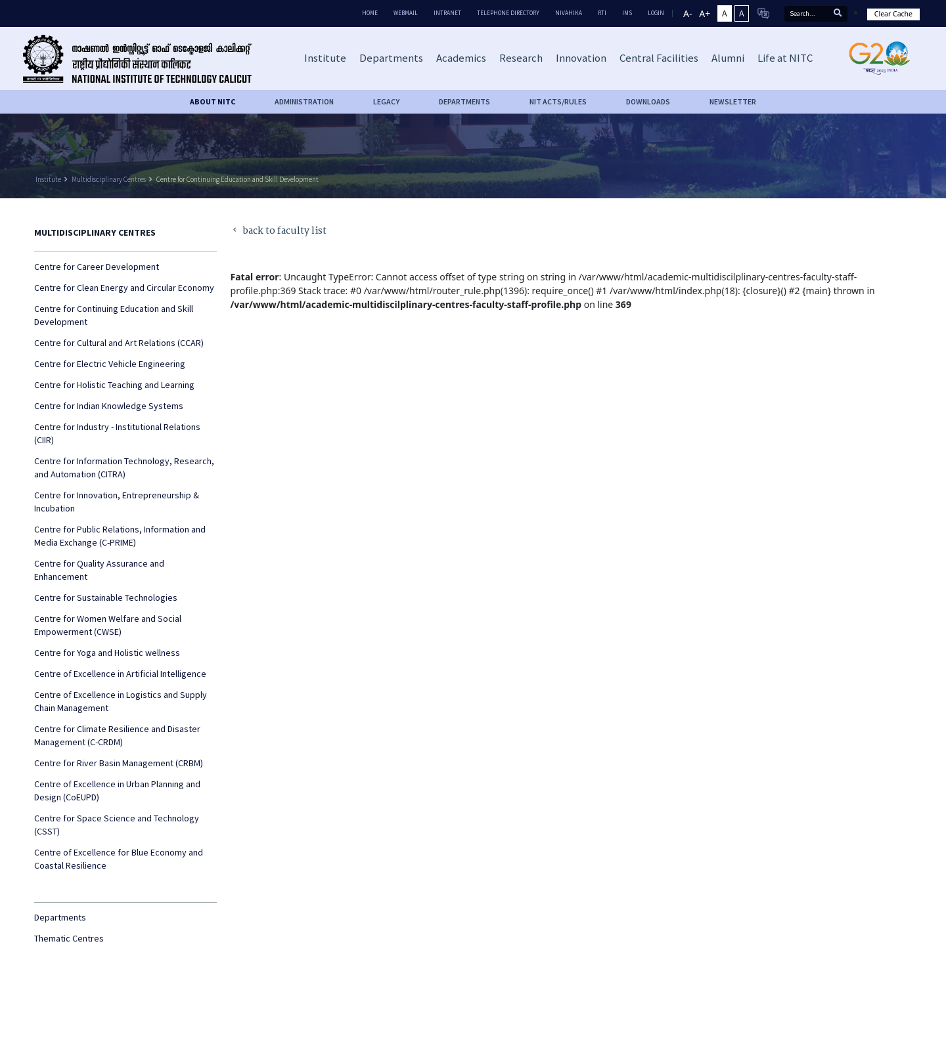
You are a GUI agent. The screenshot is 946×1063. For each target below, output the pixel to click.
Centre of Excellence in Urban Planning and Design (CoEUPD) (117, 790)
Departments (60, 917)
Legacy (386, 101)
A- (687, 13)
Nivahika (568, 12)
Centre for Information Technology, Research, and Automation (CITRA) (124, 467)
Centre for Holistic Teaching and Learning (114, 385)
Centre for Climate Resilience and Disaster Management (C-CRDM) (117, 735)
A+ (704, 13)
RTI (602, 12)
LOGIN (656, 12)
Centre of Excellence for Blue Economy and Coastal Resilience (118, 858)
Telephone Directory (508, 12)
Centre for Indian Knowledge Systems (108, 406)
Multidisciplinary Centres (109, 179)
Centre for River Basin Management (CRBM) (118, 763)
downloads (648, 101)
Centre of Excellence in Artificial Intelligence (120, 674)
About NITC (212, 101)
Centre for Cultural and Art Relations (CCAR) (119, 343)
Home (370, 12)
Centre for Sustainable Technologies (105, 597)
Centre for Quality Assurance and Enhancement (99, 569)
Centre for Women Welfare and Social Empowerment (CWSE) (107, 625)
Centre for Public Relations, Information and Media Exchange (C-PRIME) (120, 535)
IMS (627, 12)
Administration (304, 101)
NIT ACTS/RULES (558, 101)
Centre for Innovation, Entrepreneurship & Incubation (116, 501)
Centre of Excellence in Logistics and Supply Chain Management (120, 701)
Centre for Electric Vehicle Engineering (109, 364)
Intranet (447, 12)
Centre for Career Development (96, 266)
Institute (48, 179)
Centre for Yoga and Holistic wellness (107, 653)
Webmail (406, 12)
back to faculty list (279, 231)
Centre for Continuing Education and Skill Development (237, 179)
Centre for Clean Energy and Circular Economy (124, 287)
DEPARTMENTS (464, 101)
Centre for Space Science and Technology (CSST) (116, 824)
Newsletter (733, 101)
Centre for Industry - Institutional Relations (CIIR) (117, 433)
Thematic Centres (69, 938)
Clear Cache (893, 13)
